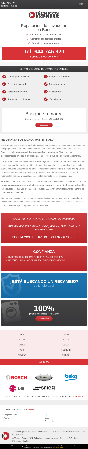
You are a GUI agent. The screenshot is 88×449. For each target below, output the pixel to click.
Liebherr (66, 350)
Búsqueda (44, 125)
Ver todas (44, 362)
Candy (22, 345)
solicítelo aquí (44, 283)
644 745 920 (8, 3)
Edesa (66, 345)
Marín (5, 421)
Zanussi (66, 355)
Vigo (46, 415)
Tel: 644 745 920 (44, 51)
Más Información (58, 447)
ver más (79, 397)
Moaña (6, 418)
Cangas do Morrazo (11, 415)
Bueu (47, 418)
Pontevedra (49, 421)
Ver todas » (32, 410)
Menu (82, 4)
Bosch (66, 340)
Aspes (66, 335)
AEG (22, 335)
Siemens (22, 355)
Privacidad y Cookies (20, 441)
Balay (22, 340)
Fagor (22, 350)
